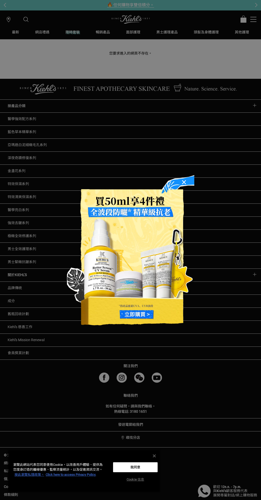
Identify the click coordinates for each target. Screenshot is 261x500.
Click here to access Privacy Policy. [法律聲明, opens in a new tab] (71, 475)
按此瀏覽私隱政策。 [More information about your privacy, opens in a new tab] (29, 475)
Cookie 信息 (135, 479)
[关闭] (154, 455)
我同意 (135, 467)
